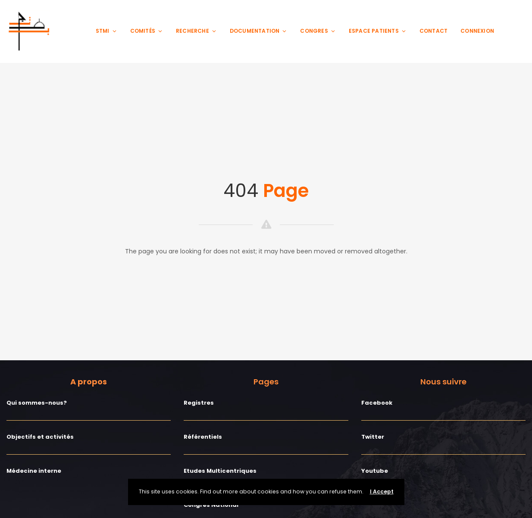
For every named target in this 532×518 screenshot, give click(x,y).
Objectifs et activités (40, 437)
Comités (146, 30)
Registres (199, 403)
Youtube (374, 471)
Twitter (372, 437)
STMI (106, 30)
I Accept (382, 491)
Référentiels (203, 437)
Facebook (376, 403)
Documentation (259, 30)
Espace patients (378, 30)
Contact (433, 30)
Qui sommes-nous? (36, 403)
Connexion (477, 30)
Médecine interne (33, 471)
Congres (317, 30)
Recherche (196, 30)
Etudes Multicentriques (220, 471)
